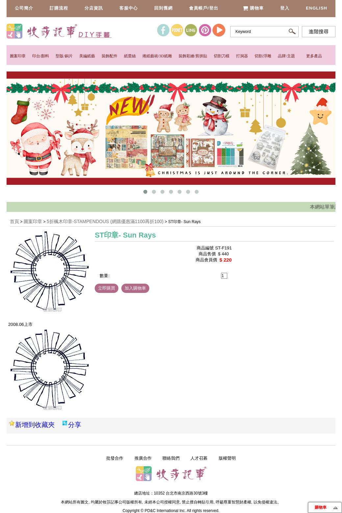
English (316, 8)
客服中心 (128, 8)
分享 (74, 424)
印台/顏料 (40, 56)
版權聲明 (227, 458)
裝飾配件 (109, 56)
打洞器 (242, 56)
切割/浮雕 (263, 56)
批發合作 (114, 458)
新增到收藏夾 (35, 424)
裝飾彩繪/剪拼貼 (193, 56)
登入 (284, 8)
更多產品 (314, 56)
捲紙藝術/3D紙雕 (157, 56)
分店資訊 (94, 8)
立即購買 (106, 288)
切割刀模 (222, 56)
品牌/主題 (286, 56)
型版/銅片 (64, 56)
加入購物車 (135, 288)
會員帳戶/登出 (203, 8)
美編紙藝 (87, 56)
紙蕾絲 (130, 56)
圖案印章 (18, 56)
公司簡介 (24, 8)
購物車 (253, 8)
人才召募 (199, 458)
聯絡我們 (171, 458)
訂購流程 (59, 8)
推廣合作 (143, 458)
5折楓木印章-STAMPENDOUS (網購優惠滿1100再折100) (106, 221)
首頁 (14, 221)
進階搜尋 (319, 31)
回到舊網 (163, 8)
